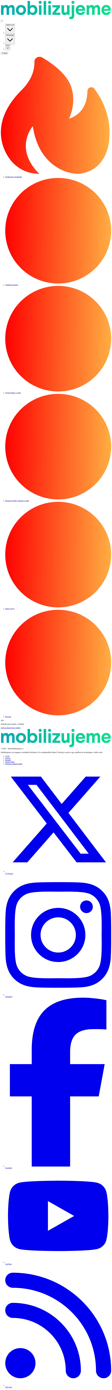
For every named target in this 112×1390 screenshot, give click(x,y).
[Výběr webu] (2, 21)
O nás (7, 756)
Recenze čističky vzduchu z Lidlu (17, 501)
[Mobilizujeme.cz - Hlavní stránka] (56, 19)
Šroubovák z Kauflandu (13, 177)
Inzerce (7, 758)
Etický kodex (10, 762)
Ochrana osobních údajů (13, 764)
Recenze (8, 717)
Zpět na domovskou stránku (10, 728)
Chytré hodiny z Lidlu (13, 393)
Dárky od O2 (9, 609)
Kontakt (8, 760)
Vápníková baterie (11, 285)
